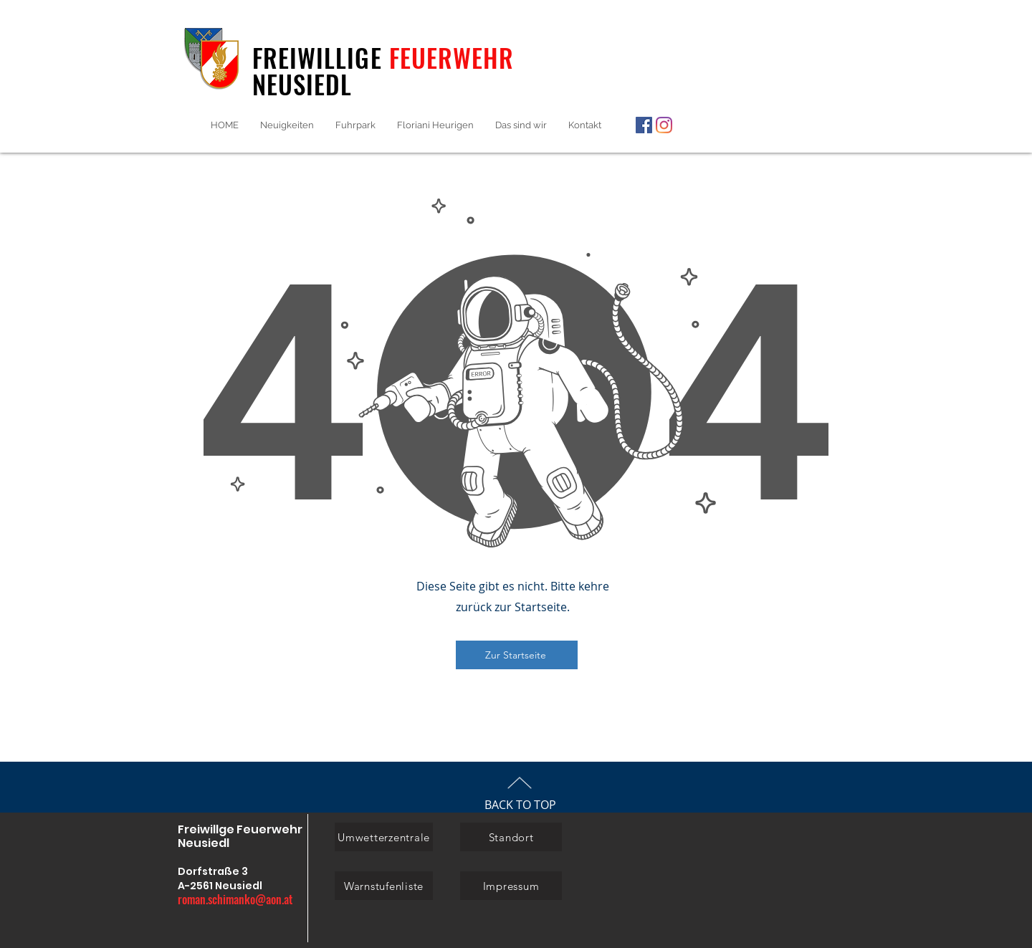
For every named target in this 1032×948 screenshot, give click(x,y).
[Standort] (511, 837)
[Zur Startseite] (517, 655)
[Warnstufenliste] (384, 885)
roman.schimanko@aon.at (235, 899)
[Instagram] (664, 125)
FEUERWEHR (451, 57)
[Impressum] (511, 885)
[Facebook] (644, 125)
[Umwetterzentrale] (384, 837)
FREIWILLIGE (320, 57)
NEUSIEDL (302, 83)
